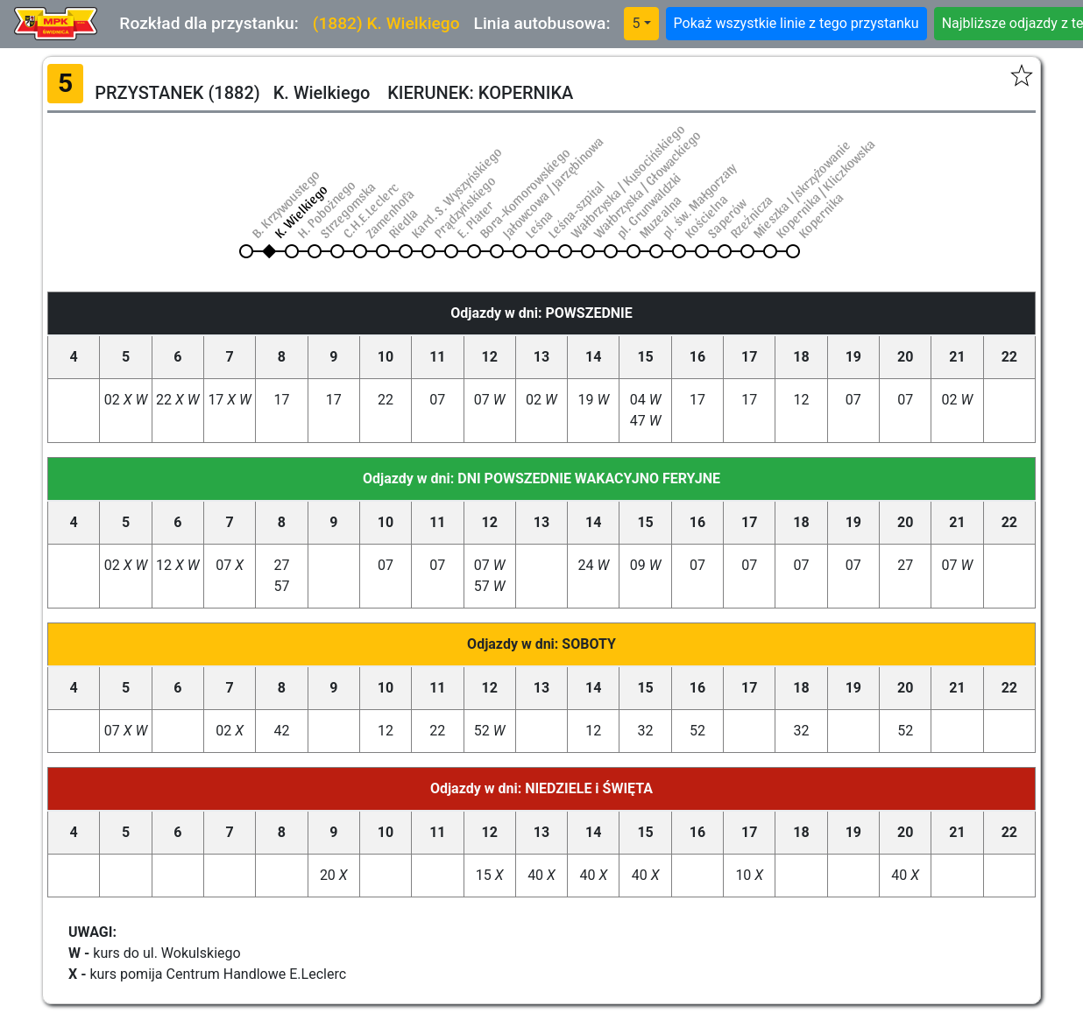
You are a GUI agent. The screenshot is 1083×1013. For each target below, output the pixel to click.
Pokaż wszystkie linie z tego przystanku (796, 23)
